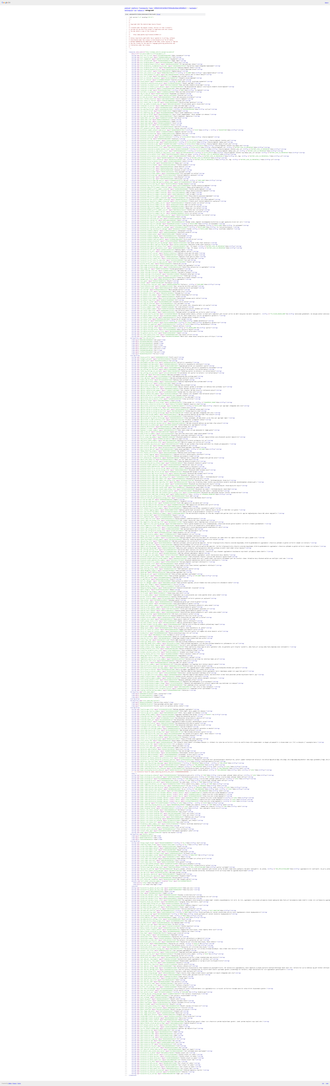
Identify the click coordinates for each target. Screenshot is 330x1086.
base (151, 8)
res (135, 10)
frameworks (143, 8)
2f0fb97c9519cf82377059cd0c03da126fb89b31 (170, 8)
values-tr (141, 10)
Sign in (326, 2)
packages (193, 8)
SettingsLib (129, 10)
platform (135, 8)
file (158, 14)
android (127, 8)
